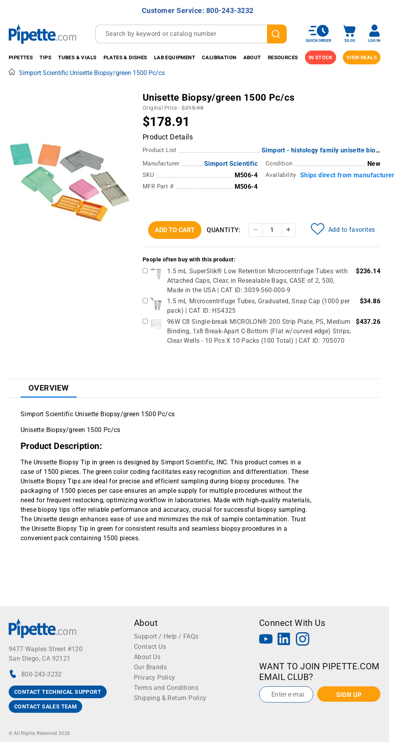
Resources (283, 57)
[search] (277, 33)
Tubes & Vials (77, 57)
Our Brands (150, 667)
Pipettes (21, 57)
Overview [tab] (48, 388)
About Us (147, 657)
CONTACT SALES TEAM (45, 706)
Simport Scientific (231, 163)
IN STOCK (320, 57)
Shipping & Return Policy (170, 698)
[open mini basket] (350, 33)
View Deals (361, 57)
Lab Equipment (174, 57)
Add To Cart (175, 230)
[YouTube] (266, 640)
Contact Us (150, 646)
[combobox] (191, 33)
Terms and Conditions (166, 687)
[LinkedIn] (284, 640)
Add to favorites (343, 229)
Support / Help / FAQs (166, 636)
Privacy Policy (154, 677)
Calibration (219, 57)
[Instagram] (302, 640)
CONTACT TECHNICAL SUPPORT (57, 692)
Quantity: (224, 230)
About (252, 57)
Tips (45, 57)
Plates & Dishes (125, 57)
